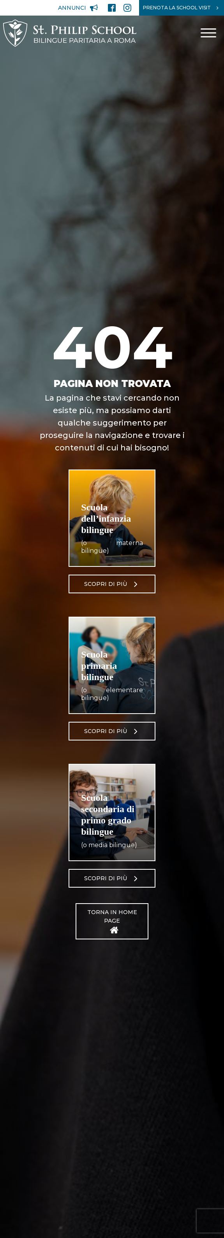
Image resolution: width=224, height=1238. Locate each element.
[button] (78, 7)
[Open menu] (208, 33)
